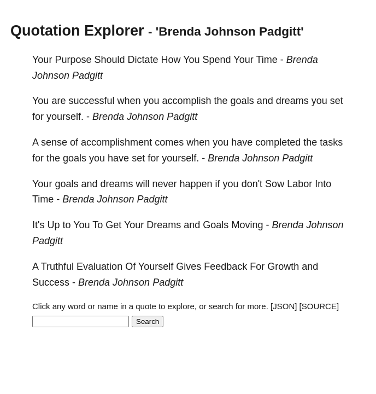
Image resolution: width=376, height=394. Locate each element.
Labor (299, 183)
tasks (331, 142)
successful (91, 100)
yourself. (65, 116)
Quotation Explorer (77, 30)
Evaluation (99, 266)
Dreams (163, 224)
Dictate (142, 59)
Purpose (73, 59)
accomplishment (116, 142)
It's (38, 224)
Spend (217, 59)
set (336, 100)
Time (266, 59)
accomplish (187, 100)
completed (278, 142)
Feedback (225, 266)
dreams (292, 100)
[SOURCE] (319, 306)
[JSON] (284, 306)
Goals (215, 224)
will (143, 183)
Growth (283, 266)
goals (242, 100)
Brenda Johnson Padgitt (144, 116)
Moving (247, 224)
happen (196, 183)
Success (50, 282)
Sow (274, 183)
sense (54, 142)
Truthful (57, 266)
